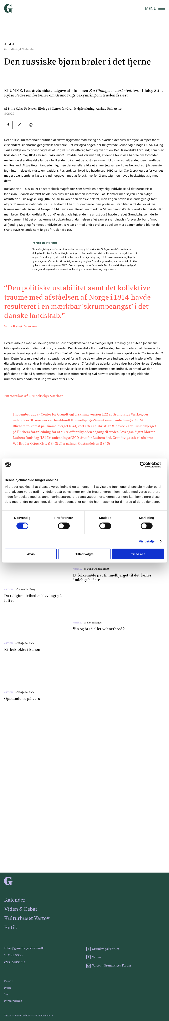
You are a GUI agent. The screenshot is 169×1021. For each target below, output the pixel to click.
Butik (10, 927)
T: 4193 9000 (13, 955)
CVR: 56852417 (14, 962)
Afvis (31, 554)
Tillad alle (138, 554)
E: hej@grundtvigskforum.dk (24, 948)
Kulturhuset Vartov (27, 918)
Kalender (14, 900)
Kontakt (8, 981)
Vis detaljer (147, 541)
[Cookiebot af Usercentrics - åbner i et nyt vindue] (146, 465)
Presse (7, 988)
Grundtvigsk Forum (102, 949)
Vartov (93, 957)
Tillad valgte (84, 554)
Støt (6, 994)
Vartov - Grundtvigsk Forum (108, 966)
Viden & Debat (20, 909)
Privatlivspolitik (13, 1001)
